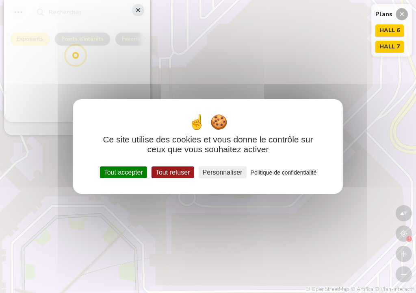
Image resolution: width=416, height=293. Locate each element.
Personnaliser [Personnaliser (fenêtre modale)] (223, 172)
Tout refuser (173, 172)
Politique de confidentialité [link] (284, 172)
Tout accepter (123, 172)
